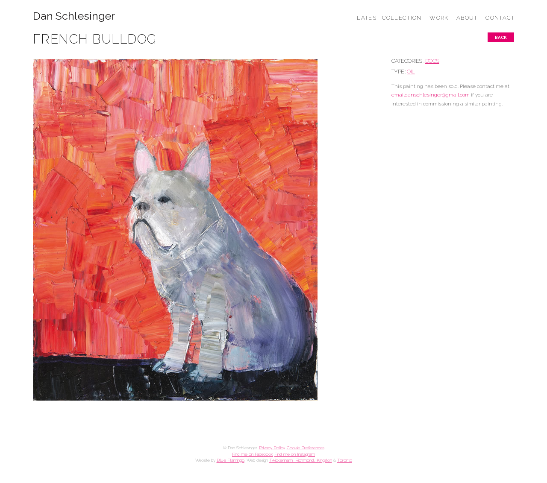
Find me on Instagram (294, 454)
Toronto (344, 460)
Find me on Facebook (252, 454)
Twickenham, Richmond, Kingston (300, 460)
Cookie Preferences (305, 447)
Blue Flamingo (230, 460)
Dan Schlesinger (74, 16)
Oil (411, 71)
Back (501, 37)
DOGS (432, 61)
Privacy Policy (272, 447)
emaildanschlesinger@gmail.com (430, 95)
